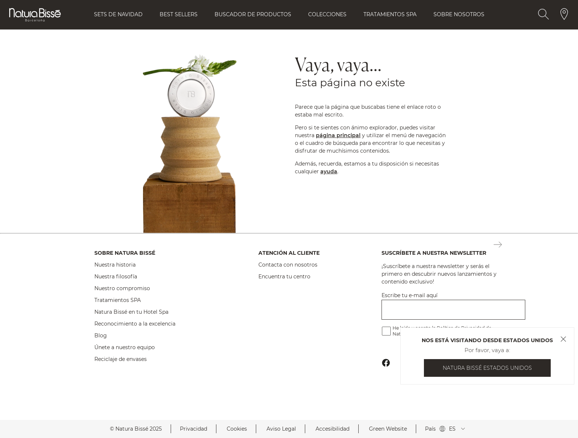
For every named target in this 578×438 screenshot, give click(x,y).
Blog (100, 335)
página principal (338, 135)
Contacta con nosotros (287, 264)
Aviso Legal (281, 428)
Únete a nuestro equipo (124, 347)
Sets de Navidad (118, 14)
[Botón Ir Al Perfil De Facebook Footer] (386, 362)
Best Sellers (179, 14)
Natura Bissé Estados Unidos (487, 368)
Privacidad (193, 428)
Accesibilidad (332, 428)
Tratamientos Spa (390, 14)
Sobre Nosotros (459, 14)
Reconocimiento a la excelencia (134, 323)
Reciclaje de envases (120, 359)
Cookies (237, 428)
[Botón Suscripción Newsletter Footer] (498, 245)
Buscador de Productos (253, 14)
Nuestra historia (115, 264)
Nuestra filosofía (115, 276)
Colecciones (327, 14)
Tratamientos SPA (117, 300)
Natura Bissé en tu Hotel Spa (131, 312)
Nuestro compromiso (122, 288)
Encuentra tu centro (284, 276)
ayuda (328, 171)
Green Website (388, 428)
